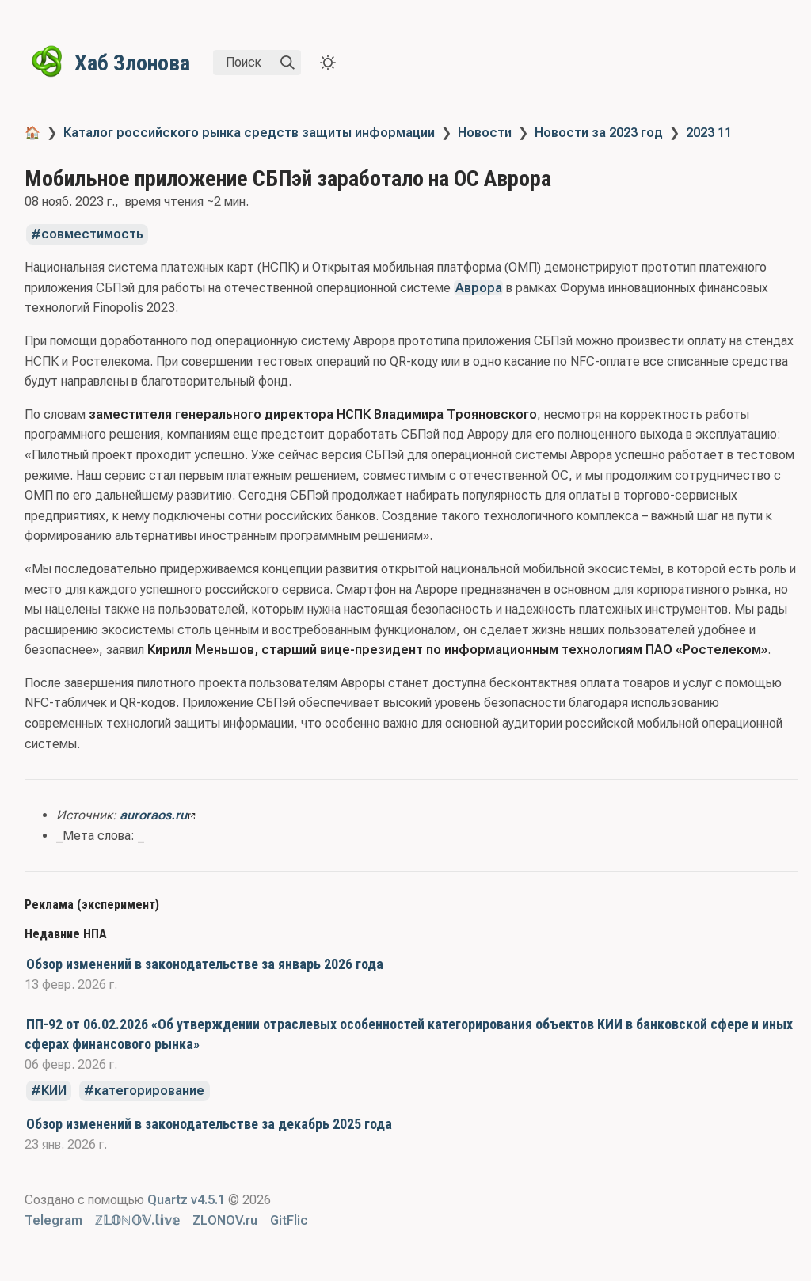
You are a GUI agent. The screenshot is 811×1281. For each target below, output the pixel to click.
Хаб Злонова (132, 63)
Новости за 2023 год (599, 132)
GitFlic (289, 1220)
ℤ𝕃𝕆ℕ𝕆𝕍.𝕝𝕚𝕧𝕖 (137, 1220)
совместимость (92, 234)
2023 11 (709, 132)
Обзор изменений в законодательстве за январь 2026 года (204, 964)
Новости (485, 132)
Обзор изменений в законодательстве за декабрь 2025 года (209, 1124)
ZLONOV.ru (224, 1220)
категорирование (149, 1090)
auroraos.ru (158, 815)
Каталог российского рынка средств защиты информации (249, 132)
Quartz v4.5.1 (186, 1199)
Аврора (478, 287)
